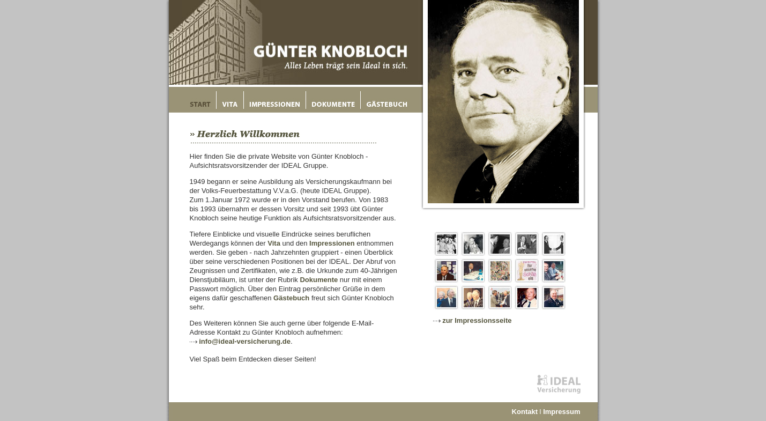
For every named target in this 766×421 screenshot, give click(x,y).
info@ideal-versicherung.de (245, 341)
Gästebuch (291, 298)
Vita (273, 243)
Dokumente (319, 280)
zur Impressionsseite (476, 320)
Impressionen (332, 243)
